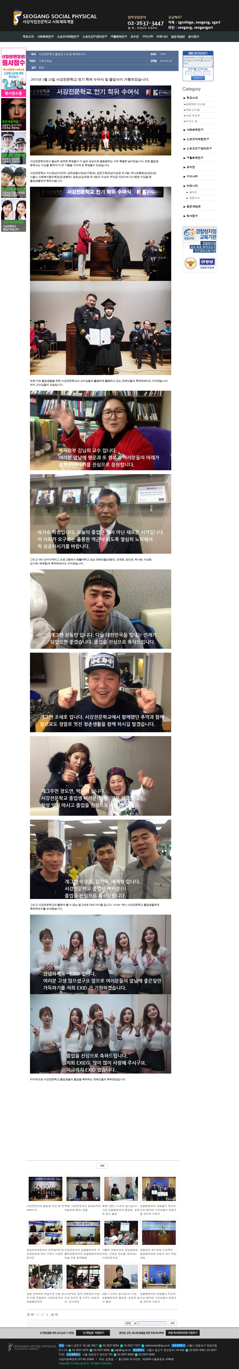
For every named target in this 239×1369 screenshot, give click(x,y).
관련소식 (193, 198)
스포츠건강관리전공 (198, 148)
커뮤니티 (191, 186)
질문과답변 (192, 206)
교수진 (189, 167)
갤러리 (191, 192)
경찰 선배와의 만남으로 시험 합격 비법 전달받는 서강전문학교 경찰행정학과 (45, 1297)
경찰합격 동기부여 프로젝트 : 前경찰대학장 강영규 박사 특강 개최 (158, 1253)
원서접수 (191, 216)
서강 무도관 (191, 115)
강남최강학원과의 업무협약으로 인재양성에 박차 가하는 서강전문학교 (45, 1253)
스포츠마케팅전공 (196, 139)
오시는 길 (190, 121)
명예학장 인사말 (194, 104)
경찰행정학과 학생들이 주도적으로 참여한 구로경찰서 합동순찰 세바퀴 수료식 (158, 1210)
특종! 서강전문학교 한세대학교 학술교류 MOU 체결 (82, 1208)
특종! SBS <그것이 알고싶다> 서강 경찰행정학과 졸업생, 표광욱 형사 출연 (121, 1210)
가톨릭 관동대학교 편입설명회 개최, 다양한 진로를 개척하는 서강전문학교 (120, 1253)
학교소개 (191, 98)
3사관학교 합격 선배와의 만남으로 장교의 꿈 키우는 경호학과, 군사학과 (82, 1297)
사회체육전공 (193, 130)
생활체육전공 (193, 158)
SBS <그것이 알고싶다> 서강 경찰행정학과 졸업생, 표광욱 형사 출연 (121, 1297)
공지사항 (191, 176)
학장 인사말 (191, 110)
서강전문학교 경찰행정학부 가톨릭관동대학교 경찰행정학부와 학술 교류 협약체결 (83, 1253)
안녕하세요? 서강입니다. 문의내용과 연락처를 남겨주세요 (198, 61)
